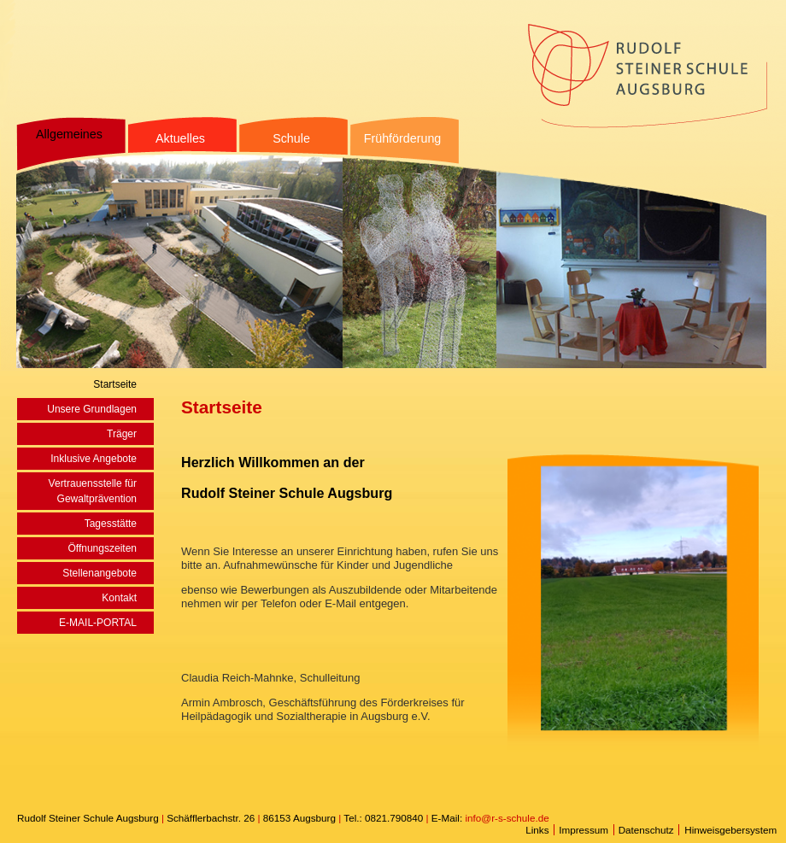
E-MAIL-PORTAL (98, 623)
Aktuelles (180, 138)
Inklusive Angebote (93, 459)
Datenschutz (646, 829)
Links (536, 829)
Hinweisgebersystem (730, 829)
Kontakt (119, 598)
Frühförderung (403, 138)
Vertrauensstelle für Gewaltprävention (93, 491)
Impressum (583, 829)
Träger (122, 434)
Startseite (115, 384)
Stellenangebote (99, 573)
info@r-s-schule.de (506, 817)
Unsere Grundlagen (92, 409)
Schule (291, 138)
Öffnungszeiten (102, 548)
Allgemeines (69, 134)
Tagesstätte (111, 524)
